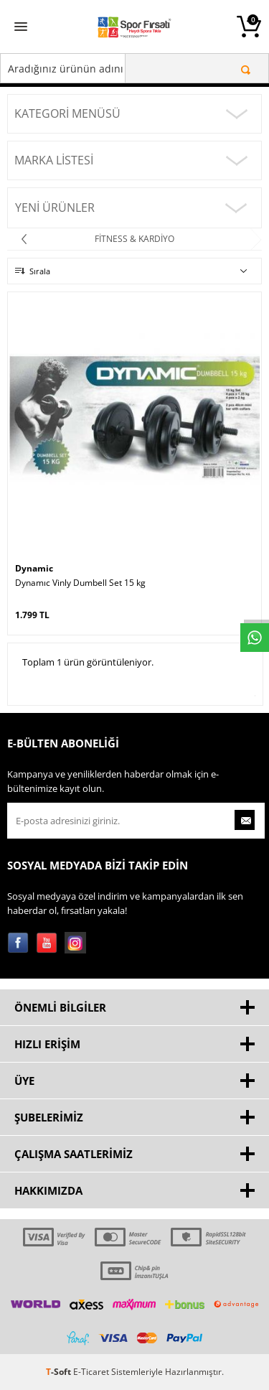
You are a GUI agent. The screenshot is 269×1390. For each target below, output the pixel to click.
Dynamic (34, 568)
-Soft (59, 1372)
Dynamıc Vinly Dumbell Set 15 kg (80, 583)
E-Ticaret (91, 1372)
